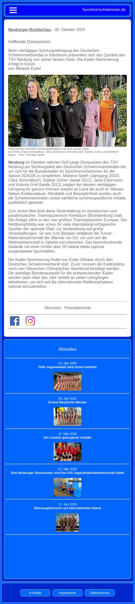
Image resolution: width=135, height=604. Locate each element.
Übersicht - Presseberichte (67, 308)
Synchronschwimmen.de (104, 9)
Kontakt (35, 593)
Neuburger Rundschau (29, 30)
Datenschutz (100, 593)
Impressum (67, 593)
